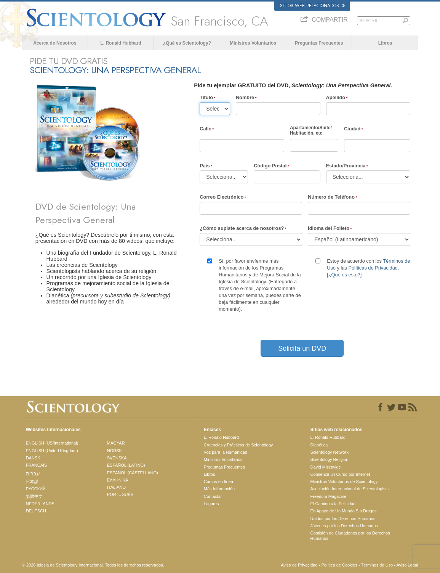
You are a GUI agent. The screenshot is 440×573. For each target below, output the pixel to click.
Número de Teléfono (331, 197)
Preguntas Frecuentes (319, 43)
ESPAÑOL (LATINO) (126, 465)
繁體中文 (34, 496)
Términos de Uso (377, 565)
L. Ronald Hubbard (120, 43)
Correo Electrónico (221, 197)
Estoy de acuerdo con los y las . (368, 268)
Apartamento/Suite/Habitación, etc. (311, 130)
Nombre (245, 97)
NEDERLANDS (40, 503)
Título (206, 97)
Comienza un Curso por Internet (340, 474)
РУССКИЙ (36, 488)
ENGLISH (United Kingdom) (52, 450)
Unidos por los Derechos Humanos (343, 518)
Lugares (211, 503)
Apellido (335, 97)
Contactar (213, 496)
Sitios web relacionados (312, 5)
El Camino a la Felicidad (333, 503)
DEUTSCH (36, 511)
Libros (385, 43)
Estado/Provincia (346, 166)
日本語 (32, 481)
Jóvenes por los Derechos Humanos (344, 525)
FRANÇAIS (36, 465)
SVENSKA (117, 458)
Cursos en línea (218, 481)
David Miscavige (325, 467)
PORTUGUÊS (120, 494)
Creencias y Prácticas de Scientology (238, 445)
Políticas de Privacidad (372, 268)
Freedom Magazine (328, 496)
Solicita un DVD (302, 348)
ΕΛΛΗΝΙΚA (117, 480)
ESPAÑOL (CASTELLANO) (132, 472)
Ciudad (352, 129)
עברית (33, 473)
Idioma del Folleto (328, 228)
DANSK (33, 458)
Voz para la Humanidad (225, 452)
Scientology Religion (329, 459)
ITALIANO (116, 487)
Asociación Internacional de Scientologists (349, 488)
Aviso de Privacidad (299, 565)
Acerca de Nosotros (54, 43)
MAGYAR (116, 443)
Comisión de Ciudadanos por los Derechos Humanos (350, 536)
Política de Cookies (339, 565)
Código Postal (270, 166)
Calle (205, 129)
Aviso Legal (407, 565)
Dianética (319, 445)
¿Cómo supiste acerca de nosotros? (242, 228)
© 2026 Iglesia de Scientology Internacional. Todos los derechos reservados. (93, 565)
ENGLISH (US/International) (52, 443)
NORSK (114, 450)
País (205, 166)
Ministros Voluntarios (253, 43)
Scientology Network (329, 452)
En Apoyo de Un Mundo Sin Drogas (343, 511)
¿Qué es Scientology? (187, 43)
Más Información (219, 488)
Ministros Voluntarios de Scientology (344, 481)
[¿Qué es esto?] (344, 275)
